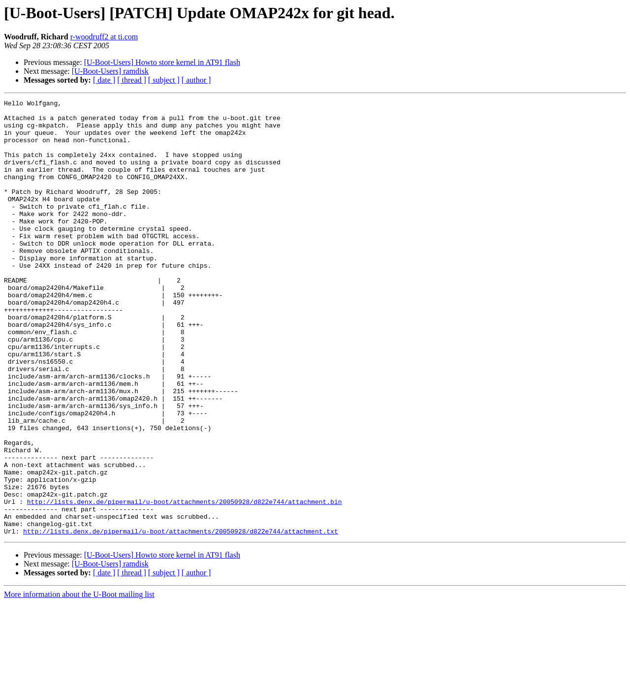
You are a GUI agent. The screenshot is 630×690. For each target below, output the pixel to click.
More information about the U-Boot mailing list (79, 681)
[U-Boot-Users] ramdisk (110, 71)
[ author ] (196, 80)
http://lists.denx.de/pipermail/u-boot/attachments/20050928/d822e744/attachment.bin (184, 582)
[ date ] (104, 80)
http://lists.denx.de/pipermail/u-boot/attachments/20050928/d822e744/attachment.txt (180, 618)
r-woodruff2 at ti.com (104, 36)
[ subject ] (164, 80)
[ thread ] (131, 80)
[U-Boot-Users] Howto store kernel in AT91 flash (162, 62)
